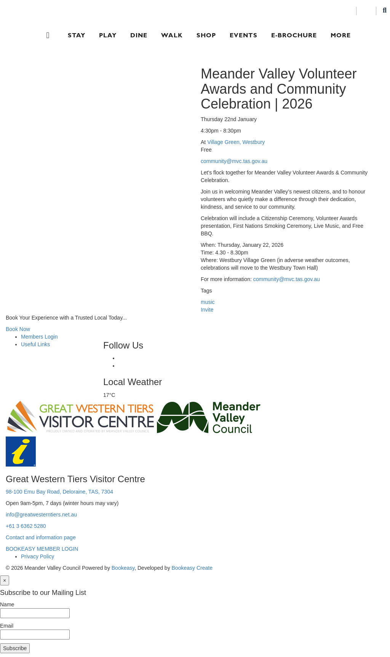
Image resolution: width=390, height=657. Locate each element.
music (208, 302)
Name (7, 604)
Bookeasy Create (192, 568)
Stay (76, 35)
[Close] (4, 580)
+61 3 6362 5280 (26, 526)
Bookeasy (123, 568)
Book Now (18, 329)
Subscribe (15, 648)
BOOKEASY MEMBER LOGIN (42, 549)
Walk (172, 35)
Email (6, 626)
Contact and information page (41, 537)
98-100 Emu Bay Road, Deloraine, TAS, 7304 (59, 492)
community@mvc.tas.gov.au (234, 161)
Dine (138, 35)
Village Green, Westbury (236, 142)
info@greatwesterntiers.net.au (41, 515)
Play (108, 35)
